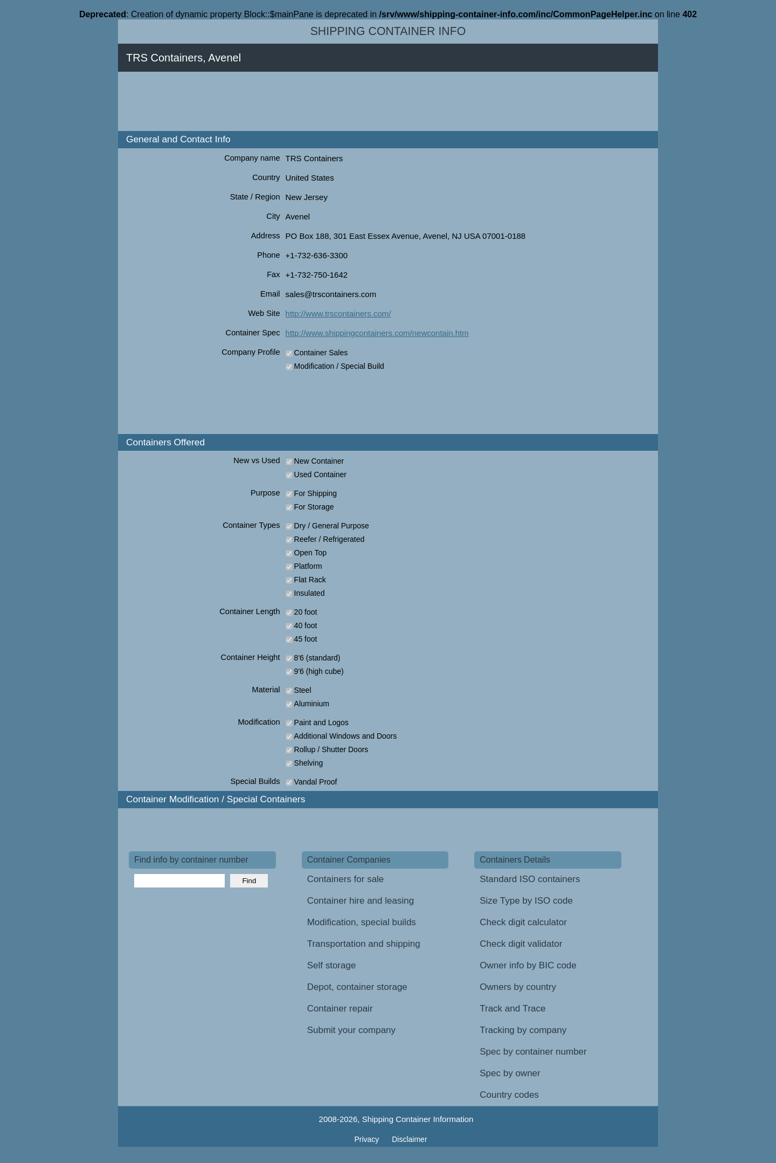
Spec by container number (533, 1052)
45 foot (305, 639)
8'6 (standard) (317, 657)
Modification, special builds (361, 922)
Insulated (309, 593)
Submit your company (351, 1030)
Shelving (308, 763)
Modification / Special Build (339, 366)
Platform (308, 566)
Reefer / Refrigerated (329, 539)
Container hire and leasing (360, 901)
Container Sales (321, 352)
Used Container (320, 474)
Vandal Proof (315, 781)
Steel (302, 690)
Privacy (367, 1139)
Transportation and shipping (363, 944)
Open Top (310, 552)
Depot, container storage (357, 987)
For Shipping (315, 493)
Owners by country (518, 987)
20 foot (305, 612)
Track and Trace (512, 1008)
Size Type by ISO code (526, 901)
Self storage (331, 965)
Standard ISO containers (530, 879)
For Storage (314, 507)
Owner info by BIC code (528, 965)
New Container (319, 461)
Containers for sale (345, 879)
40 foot (305, 625)
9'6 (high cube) (319, 671)
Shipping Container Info (388, 31)
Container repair (340, 1008)
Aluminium (311, 703)
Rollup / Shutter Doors (331, 749)
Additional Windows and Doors (345, 736)
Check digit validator (521, 944)
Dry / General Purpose (331, 525)
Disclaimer (409, 1139)
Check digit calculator (523, 922)
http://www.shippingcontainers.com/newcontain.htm (377, 333)
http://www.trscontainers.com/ (338, 313)
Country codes (509, 1095)
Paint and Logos (321, 722)
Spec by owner (510, 1073)
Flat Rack (310, 579)
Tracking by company (523, 1030)
